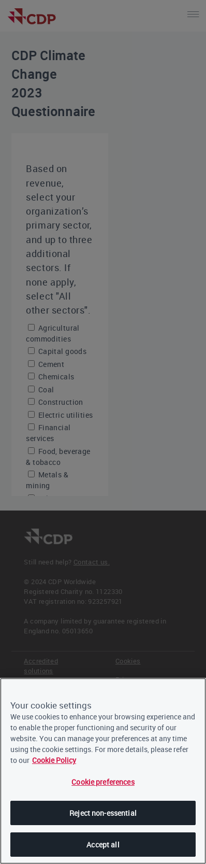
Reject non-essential (103, 813)
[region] (103, 771)
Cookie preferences (103, 782)
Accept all (102, 844)
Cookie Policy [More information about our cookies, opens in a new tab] (54, 760)
